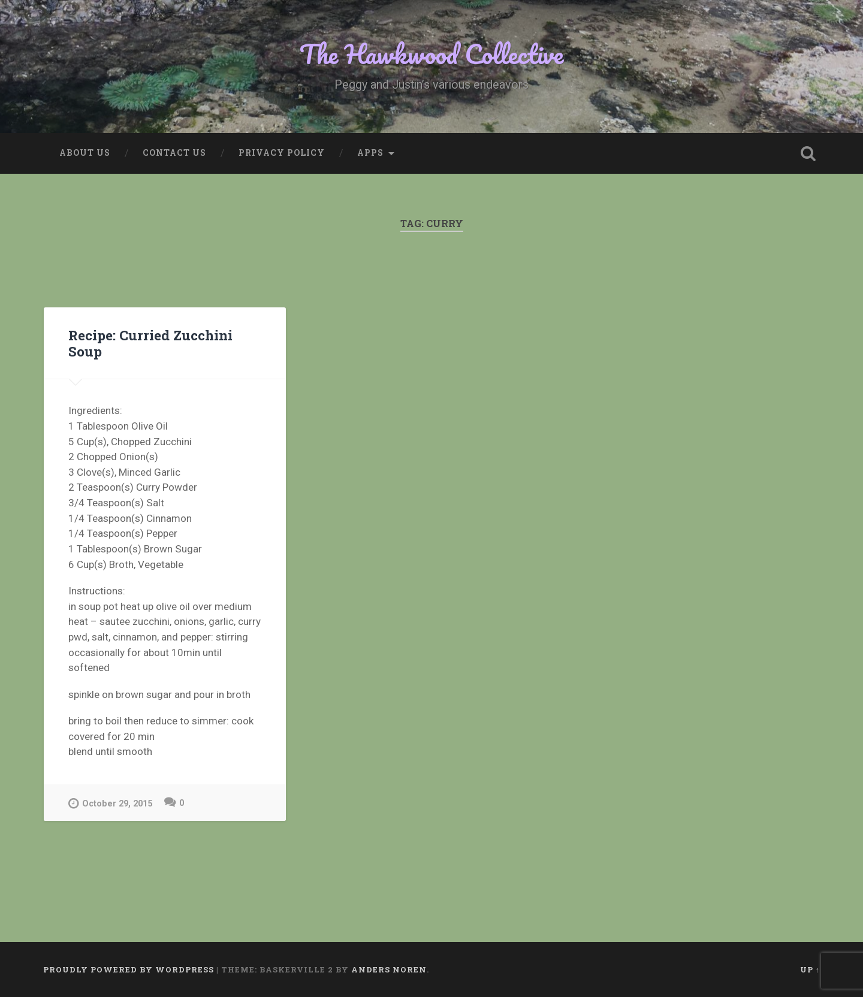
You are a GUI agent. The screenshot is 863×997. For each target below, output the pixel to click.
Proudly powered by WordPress (128, 969)
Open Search (808, 153)
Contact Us (174, 152)
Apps (370, 152)
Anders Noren (389, 969)
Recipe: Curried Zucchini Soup (150, 343)
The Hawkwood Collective (431, 53)
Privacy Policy (282, 152)
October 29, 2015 (110, 803)
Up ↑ (810, 969)
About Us (84, 152)
